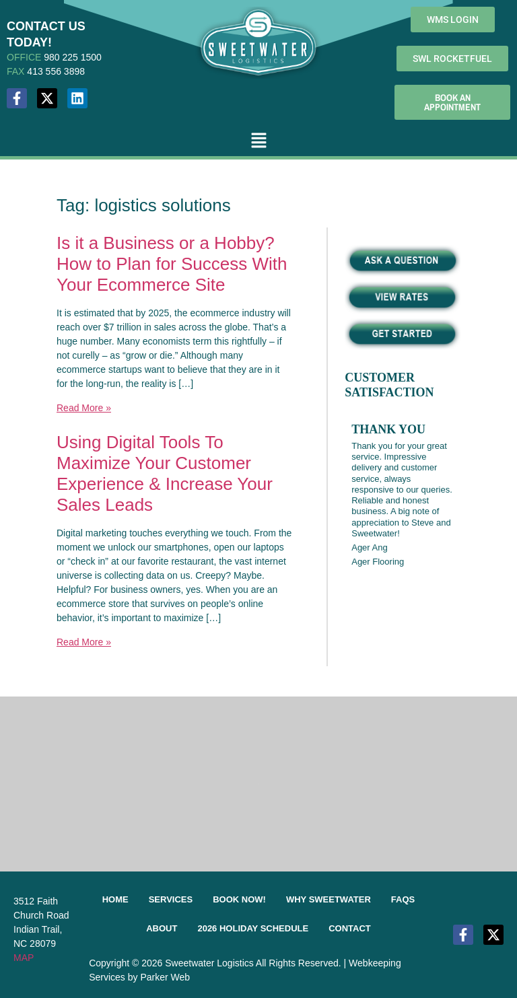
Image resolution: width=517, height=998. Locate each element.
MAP (23, 957)
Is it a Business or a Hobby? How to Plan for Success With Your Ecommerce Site (172, 264)
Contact (350, 928)
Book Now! (239, 899)
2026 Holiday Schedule (252, 928)
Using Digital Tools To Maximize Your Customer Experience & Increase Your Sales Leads (165, 473)
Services (171, 899)
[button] (258, 141)
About (161, 928)
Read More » (84, 407)
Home (115, 899)
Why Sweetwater (328, 899)
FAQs (403, 899)
